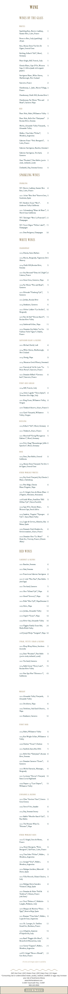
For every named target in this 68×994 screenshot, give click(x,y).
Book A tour (34, 990)
